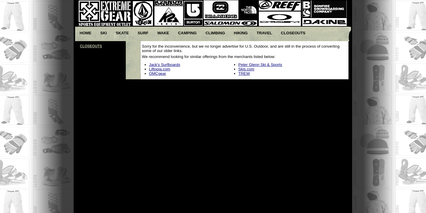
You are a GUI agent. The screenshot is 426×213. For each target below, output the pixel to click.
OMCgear (157, 73)
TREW (244, 73)
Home (85, 33)
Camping (187, 33)
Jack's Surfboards (164, 64)
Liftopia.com (159, 69)
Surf (143, 33)
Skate (122, 33)
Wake (163, 33)
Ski (103, 33)
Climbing (215, 33)
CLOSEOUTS (91, 46)
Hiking (241, 33)
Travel (264, 33)
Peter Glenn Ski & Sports (260, 64)
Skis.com (246, 69)
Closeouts (293, 33)
